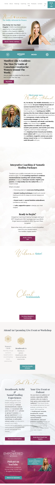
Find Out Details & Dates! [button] (27, 368)
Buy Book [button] (9, 81)
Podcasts (33, 3)
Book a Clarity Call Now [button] (12, 41)
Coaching (23, 3)
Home (6, 3)
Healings (16, 3)
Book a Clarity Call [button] (27, 239)
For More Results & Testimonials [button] (27, 318)
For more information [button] (15, 440)
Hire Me (28, 4)
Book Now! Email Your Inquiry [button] (40, 439)
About (11, 3)
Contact (40, 3)
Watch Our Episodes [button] (13, 479)
